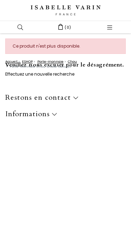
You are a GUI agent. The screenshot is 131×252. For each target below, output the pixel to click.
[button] (20, 27)
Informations (31, 114)
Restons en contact (42, 97)
